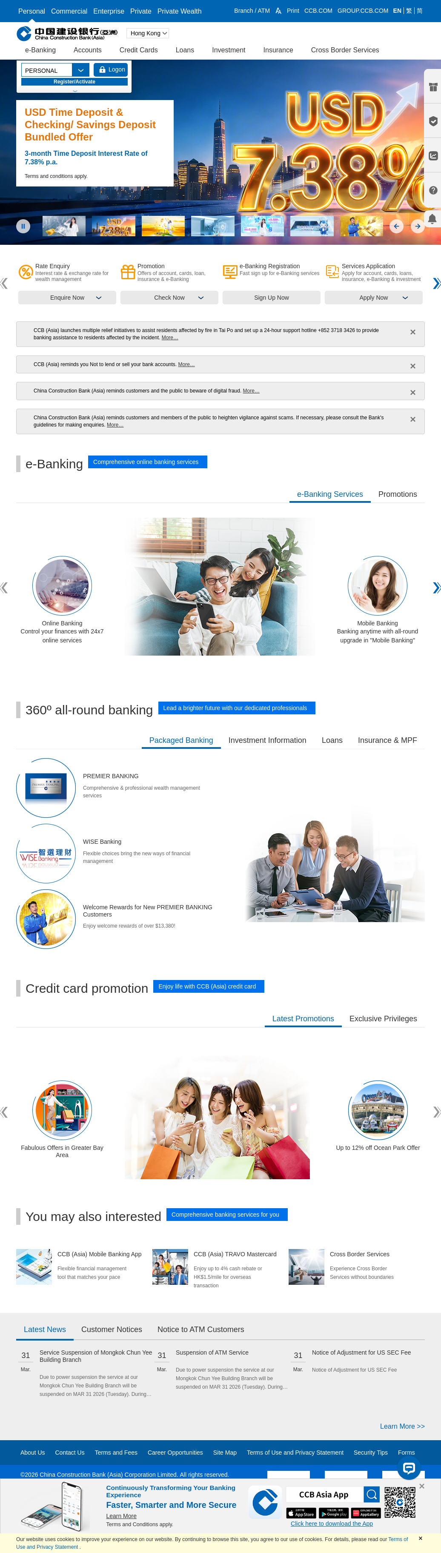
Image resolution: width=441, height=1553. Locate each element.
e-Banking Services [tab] (330, 494)
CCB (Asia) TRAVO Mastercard (230, 1254)
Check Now (169, 297)
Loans (185, 50)
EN (397, 10)
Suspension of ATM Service (212, 1352)
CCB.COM (318, 10)
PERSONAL (41, 70)
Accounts (88, 50)
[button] (278, 10)
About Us (32, 1452)
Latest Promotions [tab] (303, 1018)
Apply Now (374, 297)
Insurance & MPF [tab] (387, 740)
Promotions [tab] (397, 494)
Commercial (69, 11)
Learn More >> (402, 1426)
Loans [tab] (332, 740)
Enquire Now (67, 297)
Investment (228, 50)
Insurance (278, 50)
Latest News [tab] (45, 1329)
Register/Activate (74, 82)
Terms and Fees (116, 1452)
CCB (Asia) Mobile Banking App (93, 1254)
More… (170, 338)
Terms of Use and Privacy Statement (295, 1452)
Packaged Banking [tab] (181, 740)
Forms (406, 1452)
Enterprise (108, 11)
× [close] (413, 332)
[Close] (422, 1486)
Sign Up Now (271, 297)
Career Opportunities (175, 1452)
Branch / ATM (252, 10)
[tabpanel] (220, 588)
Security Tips (371, 1452)
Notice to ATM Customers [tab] (201, 1329)
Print (293, 10)
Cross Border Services (345, 50)
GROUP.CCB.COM (363, 10)
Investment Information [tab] (267, 740)
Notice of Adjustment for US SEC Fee (361, 1352)
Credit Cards (139, 50)
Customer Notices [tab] (111, 1329)
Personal (31, 11)
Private (141, 11)
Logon (117, 69)
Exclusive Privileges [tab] (383, 1018)
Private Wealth (180, 11)
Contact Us (69, 1452)
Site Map (225, 1452)
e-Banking (40, 50)
